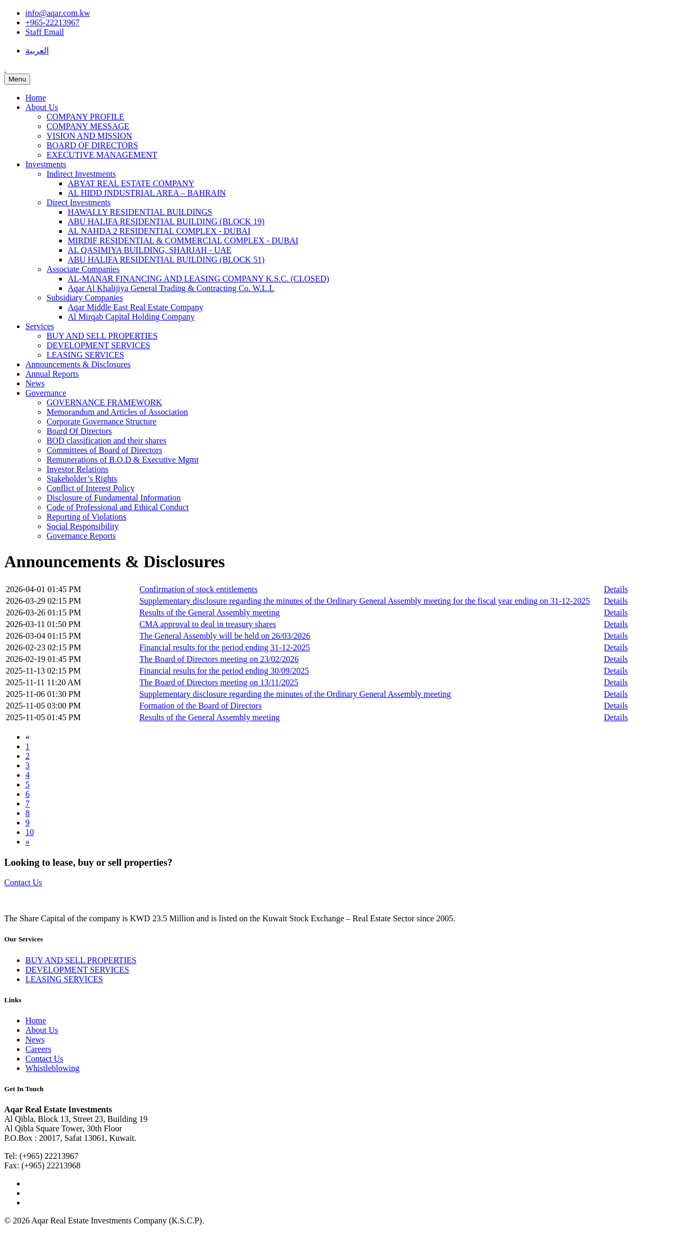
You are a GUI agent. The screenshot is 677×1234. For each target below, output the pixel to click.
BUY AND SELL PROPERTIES (102, 335)
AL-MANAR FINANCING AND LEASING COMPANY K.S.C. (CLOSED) (198, 278)
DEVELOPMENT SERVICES (98, 345)
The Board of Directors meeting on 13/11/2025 (218, 682)
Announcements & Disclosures (78, 364)
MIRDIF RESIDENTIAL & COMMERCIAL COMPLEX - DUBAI (183, 240)
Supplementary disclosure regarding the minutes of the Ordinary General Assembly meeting (295, 693)
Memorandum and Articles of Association (117, 411)
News (34, 383)
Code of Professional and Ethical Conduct (118, 507)
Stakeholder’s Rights (82, 478)
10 (29, 832)
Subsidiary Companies (85, 297)
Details (616, 589)
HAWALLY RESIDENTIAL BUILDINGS (140, 211)
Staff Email (44, 32)
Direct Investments (79, 202)
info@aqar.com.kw (57, 12)
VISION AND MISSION (89, 135)
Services (39, 326)
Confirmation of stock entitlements (198, 589)
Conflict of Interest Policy (91, 488)
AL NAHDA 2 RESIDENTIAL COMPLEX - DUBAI (159, 230)
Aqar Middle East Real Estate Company (135, 307)
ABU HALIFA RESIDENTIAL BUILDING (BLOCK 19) (166, 221)
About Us (41, 107)
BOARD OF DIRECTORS (92, 145)
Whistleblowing (52, 1068)
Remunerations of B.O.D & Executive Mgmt (123, 459)
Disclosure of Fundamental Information (114, 497)
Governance (45, 392)
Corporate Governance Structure (102, 421)
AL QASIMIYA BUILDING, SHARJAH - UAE (150, 250)
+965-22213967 (52, 22)
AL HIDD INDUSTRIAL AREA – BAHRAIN (147, 192)
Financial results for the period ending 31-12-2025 (224, 647)
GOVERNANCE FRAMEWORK (104, 402)
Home (35, 97)
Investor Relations (77, 469)
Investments (45, 164)
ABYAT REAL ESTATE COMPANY (131, 183)
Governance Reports (81, 535)
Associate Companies (83, 269)
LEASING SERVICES (85, 354)
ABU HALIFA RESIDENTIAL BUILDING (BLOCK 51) (166, 259)
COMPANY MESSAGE (88, 126)
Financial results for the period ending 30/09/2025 (224, 670)
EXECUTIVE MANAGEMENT (102, 154)
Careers (38, 1049)
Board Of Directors (79, 431)
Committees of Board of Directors (104, 450)
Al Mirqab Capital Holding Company (131, 316)
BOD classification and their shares (107, 440)
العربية (37, 50)
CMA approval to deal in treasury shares (207, 624)
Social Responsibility (82, 526)
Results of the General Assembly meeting (209, 612)
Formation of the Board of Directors (200, 705)
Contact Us (23, 882)
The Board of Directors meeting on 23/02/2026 (218, 659)
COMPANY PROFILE (85, 116)
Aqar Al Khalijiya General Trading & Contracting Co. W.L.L (171, 288)
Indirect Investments (81, 173)
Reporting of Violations (86, 516)
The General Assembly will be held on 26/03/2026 (224, 635)
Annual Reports (52, 373)
